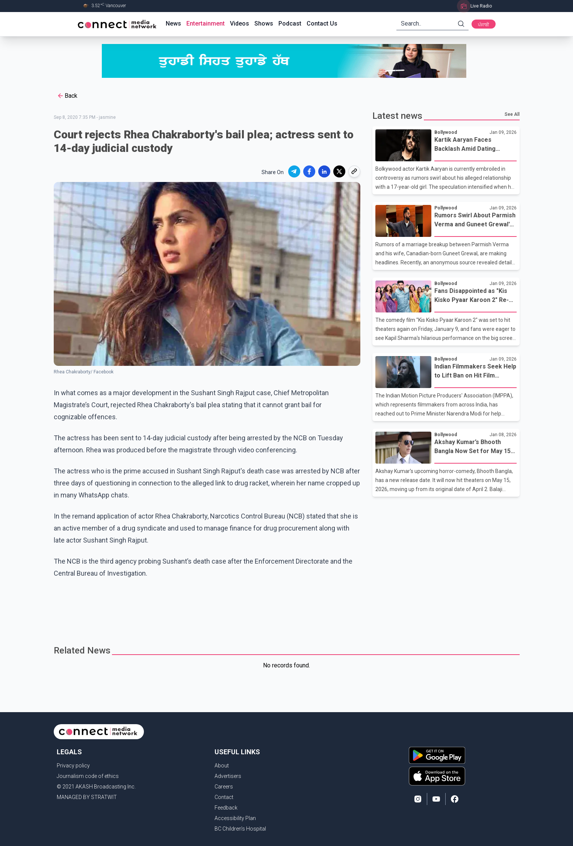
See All (512, 114)
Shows (263, 23)
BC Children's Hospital (240, 829)
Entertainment (205, 23)
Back (67, 96)
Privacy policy (73, 766)
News (173, 23)
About (222, 766)
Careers (224, 787)
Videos (239, 23)
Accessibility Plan (235, 818)
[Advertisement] (284, 613)
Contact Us (322, 23)
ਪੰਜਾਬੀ (483, 24)
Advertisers (228, 776)
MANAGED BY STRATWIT (87, 797)
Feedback (226, 808)
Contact (224, 797)
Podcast (289, 23)
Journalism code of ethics (88, 776)
